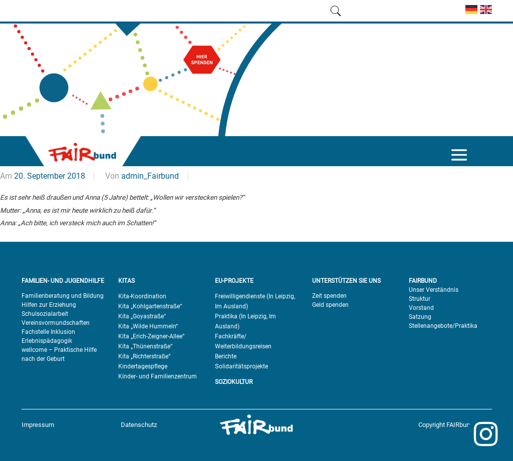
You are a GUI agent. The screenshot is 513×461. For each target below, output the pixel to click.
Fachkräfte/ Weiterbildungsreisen (243, 341)
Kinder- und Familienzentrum (157, 376)
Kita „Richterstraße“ (144, 356)
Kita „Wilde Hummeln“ (148, 326)
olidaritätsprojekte (243, 366)
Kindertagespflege (142, 366)
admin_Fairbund (150, 176)
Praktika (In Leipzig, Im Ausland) (245, 321)
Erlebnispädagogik (47, 340)
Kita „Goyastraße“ (142, 316)
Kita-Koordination (142, 296)
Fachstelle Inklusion (48, 331)
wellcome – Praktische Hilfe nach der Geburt (59, 354)
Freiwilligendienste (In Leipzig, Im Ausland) (255, 301)
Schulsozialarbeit (45, 313)
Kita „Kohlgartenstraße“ (150, 306)
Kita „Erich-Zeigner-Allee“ (151, 336)
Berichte (225, 356)
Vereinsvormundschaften (56, 322)
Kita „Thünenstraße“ (145, 346)
